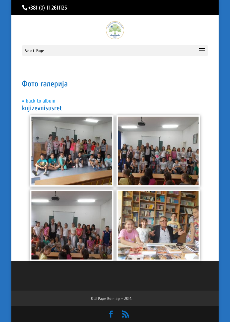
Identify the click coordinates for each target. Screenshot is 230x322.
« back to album (38, 101)
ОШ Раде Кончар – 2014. (111, 298)
